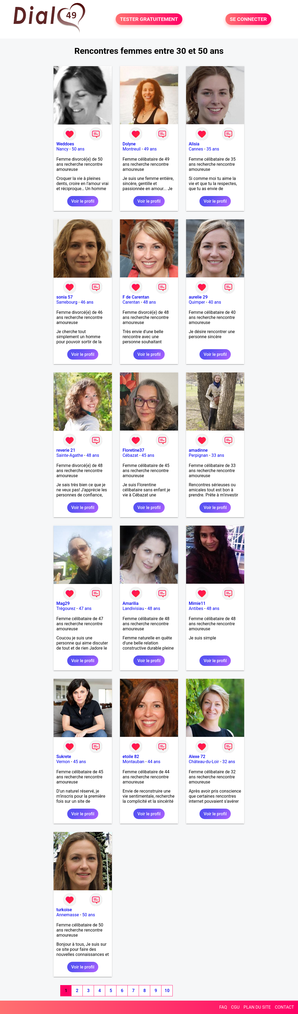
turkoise (64, 909)
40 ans (214, 302)
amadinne (198, 450)
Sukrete (63, 756)
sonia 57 (64, 297)
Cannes (196, 149)
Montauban (133, 761)
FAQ (223, 1007)
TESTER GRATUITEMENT (149, 19)
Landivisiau (133, 608)
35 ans (212, 149)
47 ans (85, 608)
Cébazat (130, 455)
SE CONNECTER (248, 19)
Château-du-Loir (204, 761)
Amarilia (131, 603)
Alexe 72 (197, 756)
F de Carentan (136, 297)
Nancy (62, 149)
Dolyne (129, 143)
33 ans (217, 455)
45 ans (148, 455)
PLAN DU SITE (257, 1007)
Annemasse (67, 914)
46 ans (87, 302)
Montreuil (132, 149)
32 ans (228, 761)
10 (167, 990)
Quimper (197, 302)
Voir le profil (82, 201)
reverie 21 (65, 450)
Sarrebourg (66, 302)
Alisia (194, 143)
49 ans (150, 149)
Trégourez (65, 608)
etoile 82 (131, 756)
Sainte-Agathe (69, 455)
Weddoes (65, 143)
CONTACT (284, 1007)
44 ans (154, 761)
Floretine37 (133, 450)
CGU (235, 1007)
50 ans (78, 149)
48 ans (149, 302)
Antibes (196, 608)
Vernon (63, 761)
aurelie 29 (198, 297)
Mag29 (63, 603)
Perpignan (198, 455)
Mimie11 (197, 603)
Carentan (131, 302)
